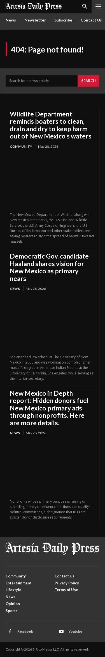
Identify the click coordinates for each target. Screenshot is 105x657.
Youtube (75, 631)
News (15, 288)
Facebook (25, 631)
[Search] (88, 81)
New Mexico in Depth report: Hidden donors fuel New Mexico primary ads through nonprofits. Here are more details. (49, 408)
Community (21, 146)
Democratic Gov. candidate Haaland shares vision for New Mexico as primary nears (49, 267)
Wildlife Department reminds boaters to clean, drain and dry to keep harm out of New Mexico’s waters (51, 125)
